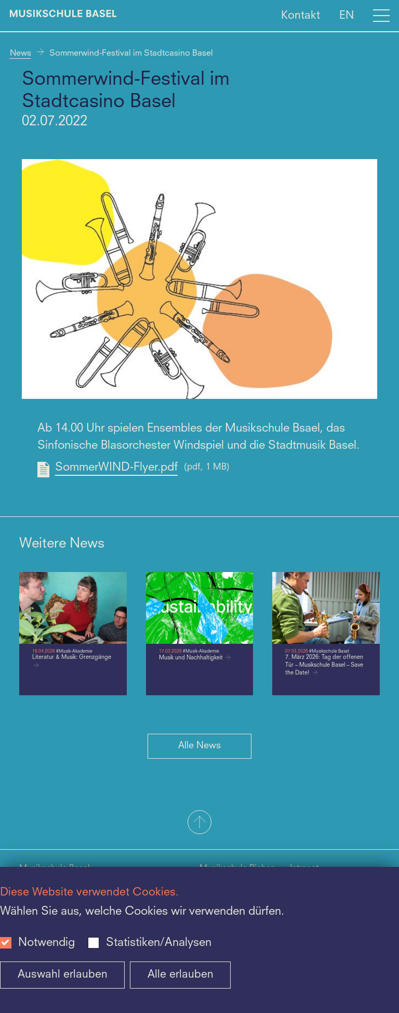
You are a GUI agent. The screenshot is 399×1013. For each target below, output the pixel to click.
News (20, 53)
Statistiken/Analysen (158, 943)
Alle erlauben (181, 974)
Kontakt (300, 15)
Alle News (199, 745)
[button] (199, 823)
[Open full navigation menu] (381, 15)
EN (346, 15)
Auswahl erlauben (63, 974)
